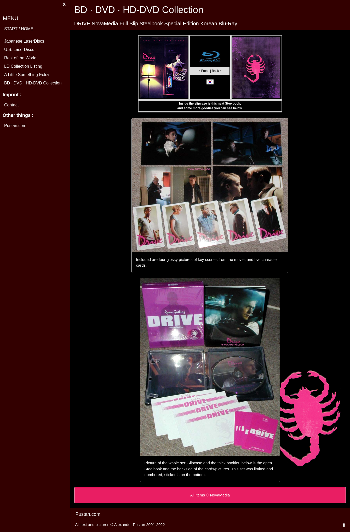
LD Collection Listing (23, 66)
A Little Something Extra (26, 74)
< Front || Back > (209, 71)
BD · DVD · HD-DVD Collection (33, 83)
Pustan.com (15, 125)
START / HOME (18, 29)
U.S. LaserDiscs (19, 49)
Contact (11, 105)
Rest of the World (20, 58)
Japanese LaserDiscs (24, 41)
